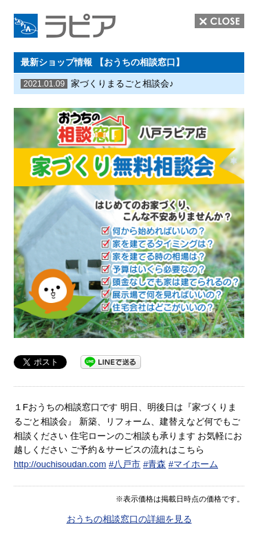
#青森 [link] (154, 464)
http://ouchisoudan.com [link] (60, 464)
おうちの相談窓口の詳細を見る (129, 519)
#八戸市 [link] (124, 464)
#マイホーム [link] (193, 464)
